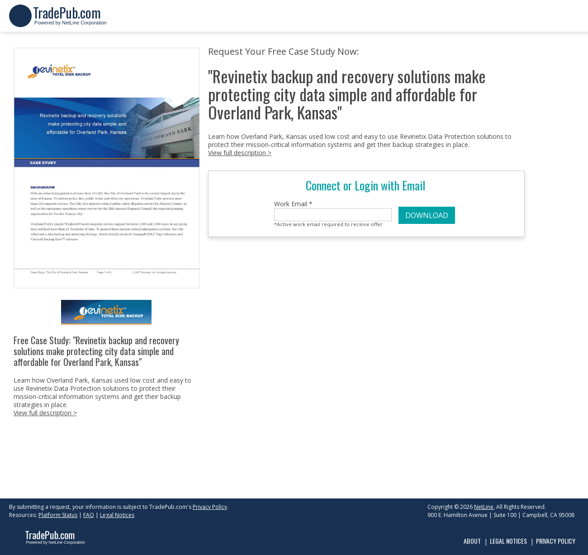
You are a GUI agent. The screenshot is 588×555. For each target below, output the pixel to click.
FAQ (88, 515)
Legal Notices (117, 515)
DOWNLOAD (426, 215)
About (472, 541)
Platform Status (57, 515)
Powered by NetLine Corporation (70, 19)
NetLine (483, 507)
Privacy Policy (210, 507)
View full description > (45, 412)
